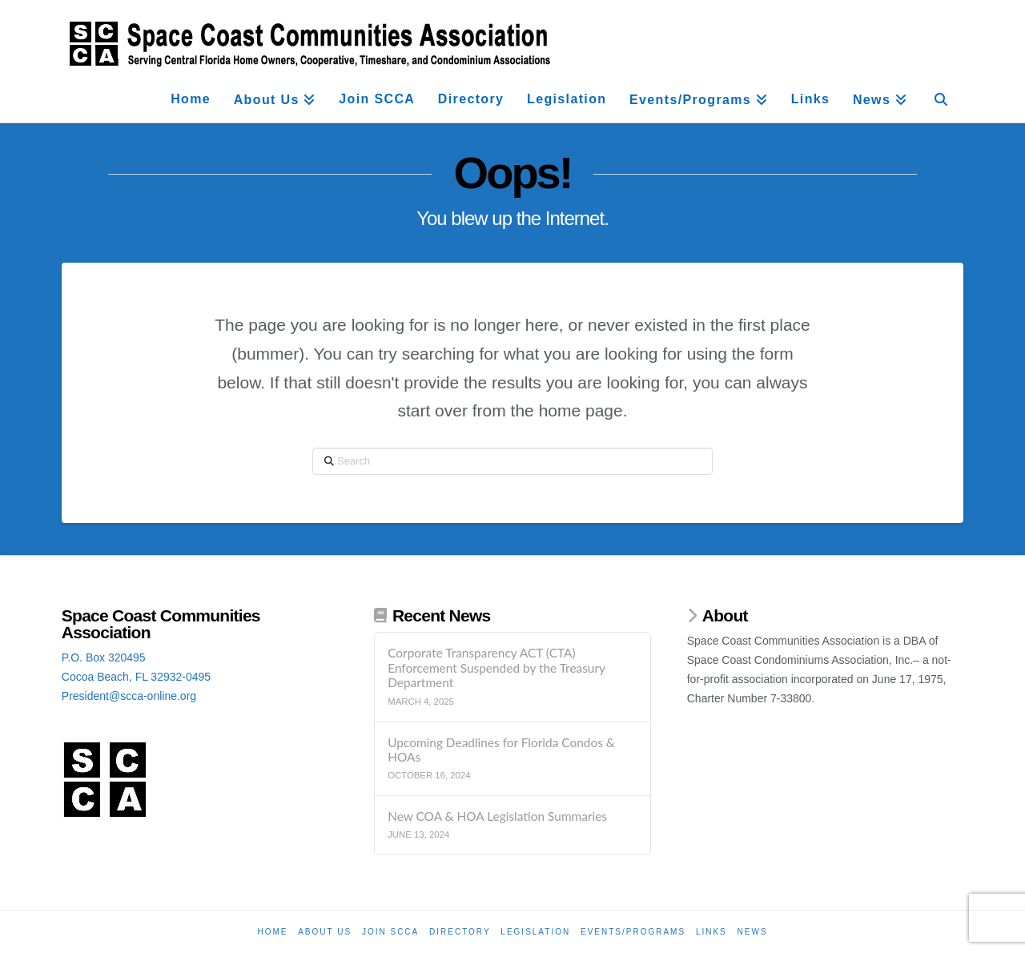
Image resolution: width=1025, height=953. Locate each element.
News (753, 931)
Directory (460, 931)
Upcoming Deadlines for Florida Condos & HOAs (501, 750)
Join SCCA (390, 931)
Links (711, 931)
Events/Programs (633, 931)
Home (272, 931)
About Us (325, 931)
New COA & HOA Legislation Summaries (497, 816)
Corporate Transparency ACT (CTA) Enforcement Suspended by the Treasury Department (496, 667)
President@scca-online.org (129, 696)
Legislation (535, 931)
